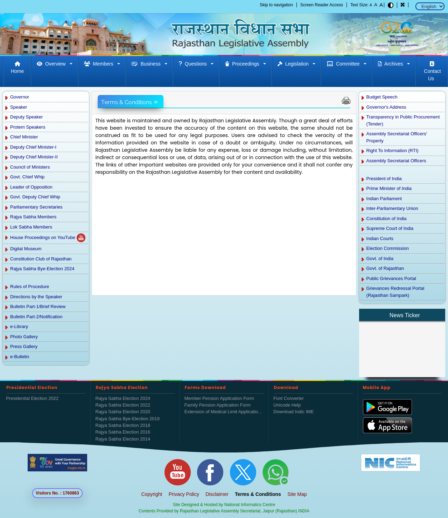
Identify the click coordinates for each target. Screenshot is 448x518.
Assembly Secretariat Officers (396, 160)
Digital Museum (26, 248)
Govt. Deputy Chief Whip (35, 196)
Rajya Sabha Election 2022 (122, 405)
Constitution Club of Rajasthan (41, 258)
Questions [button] (194, 64)
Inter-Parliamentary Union (392, 208)
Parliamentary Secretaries (36, 207)
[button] (403, 4)
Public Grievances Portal (391, 278)
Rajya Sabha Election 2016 (122, 432)
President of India (384, 178)
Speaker (18, 107)
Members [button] (100, 64)
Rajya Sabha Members (33, 216)
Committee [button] (344, 64)
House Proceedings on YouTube (47, 237)
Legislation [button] (295, 64)
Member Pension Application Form (219, 398)
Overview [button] (52, 64)
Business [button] (147, 64)
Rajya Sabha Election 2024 (122, 398)
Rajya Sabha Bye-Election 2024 (42, 268)
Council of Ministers (30, 167)
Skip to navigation (276, 4)
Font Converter (288, 398)
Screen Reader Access (321, 4)
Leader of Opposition (31, 187)
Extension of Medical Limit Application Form (223, 411)
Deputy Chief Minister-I (33, 147)
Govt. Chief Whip (27, 176)
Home (17, 67)
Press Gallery (23, 346)
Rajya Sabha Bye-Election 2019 (127, 418)
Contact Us (431, 71)
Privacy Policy (184, 494)
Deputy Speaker (26, 117)
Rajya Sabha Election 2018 (122, 425)
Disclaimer (216, 494)
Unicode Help (287, 405)
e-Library (19, 326)
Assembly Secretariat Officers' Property (396, 137)
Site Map (297, 494)
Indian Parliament (384, 198)
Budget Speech (382, 97)
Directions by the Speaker (36, 296)
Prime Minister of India (389, 188)
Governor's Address (386, 107)
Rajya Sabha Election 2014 (122, 439)
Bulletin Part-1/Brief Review (37, 306)
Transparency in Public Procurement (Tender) (403, 120)
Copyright (151, 494)
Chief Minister (24, 136)
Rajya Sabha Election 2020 (122, 411)
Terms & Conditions (258, 494)
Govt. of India (379, 258)
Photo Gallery (24, 336)
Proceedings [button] (243, 64)
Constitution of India (386, 218)
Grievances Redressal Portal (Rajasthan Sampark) (395, 292)
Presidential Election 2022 (32, 398)
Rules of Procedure (29, 286)
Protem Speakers (27, 127)
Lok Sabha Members (31, 227)
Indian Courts (379, 238)
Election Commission (387, 248)
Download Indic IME (293, 411)
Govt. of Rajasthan (385, 268)
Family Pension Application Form (217, 405)
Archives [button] (392, 64)
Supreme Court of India (389, 228)
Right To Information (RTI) (392, 150)
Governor (19, 97)
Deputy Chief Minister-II (34, 156)
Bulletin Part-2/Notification (37, 316)
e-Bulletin (19, 356)
